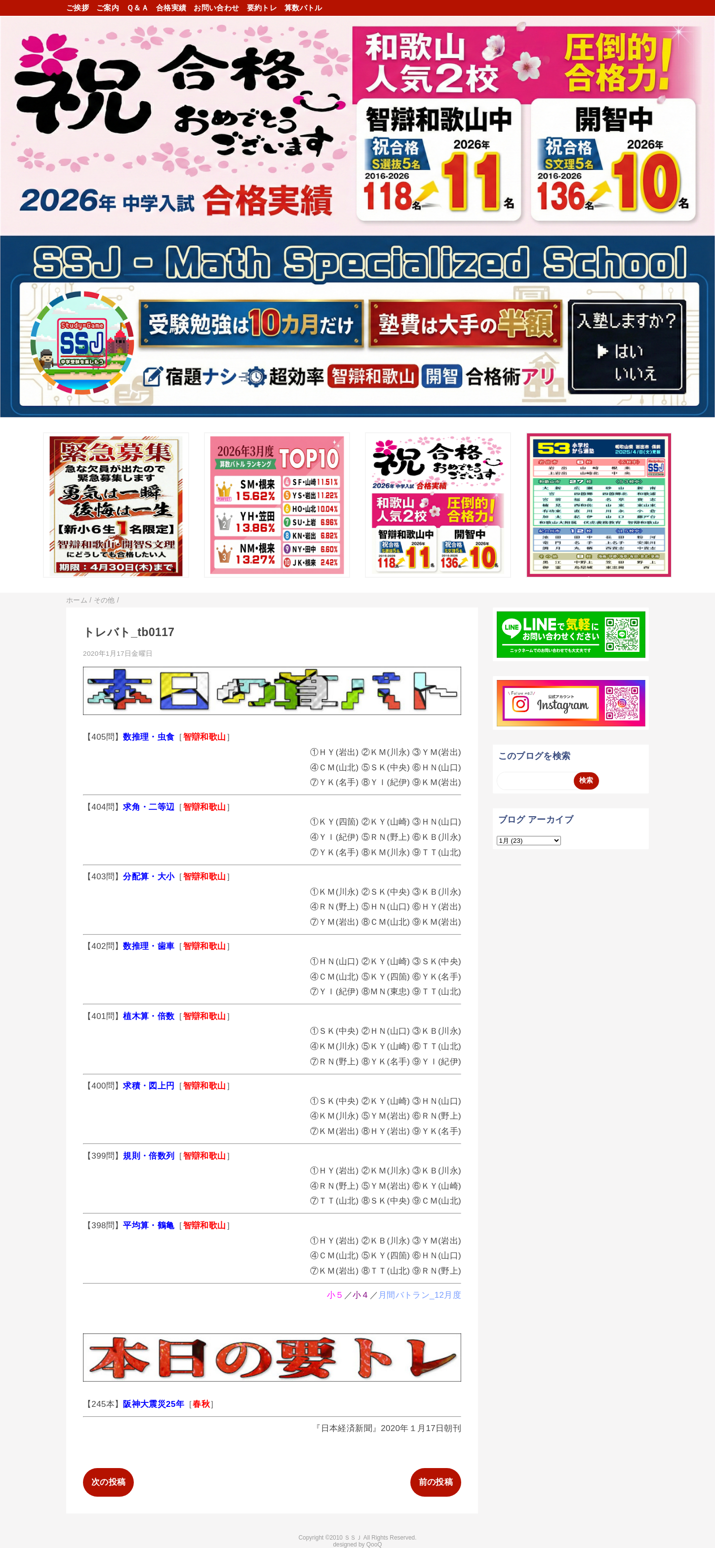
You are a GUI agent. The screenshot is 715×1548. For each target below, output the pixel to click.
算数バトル (303, 7)
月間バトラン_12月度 (419, 1295)
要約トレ (262, 7)
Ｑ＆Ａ (137, 7)
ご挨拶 (77, 7)
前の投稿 (436, 1482)
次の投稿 (108, 1482)
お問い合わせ (216, 7)
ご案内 (107, 7)
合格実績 (171, 7)
